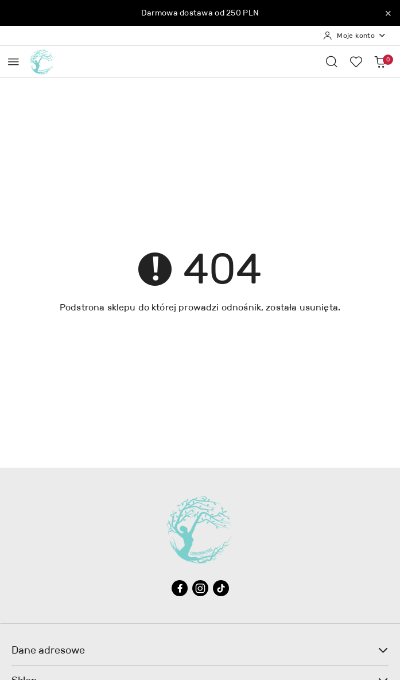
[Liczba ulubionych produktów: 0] (355, 61)
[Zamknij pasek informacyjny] (388, 13)
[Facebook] (180, 588)
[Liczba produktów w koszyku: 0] (380, 61)
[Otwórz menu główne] (13, 61)
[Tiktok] (221, 588)
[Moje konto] (354, 35)
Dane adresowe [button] (200, 650)
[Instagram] (200, 588)
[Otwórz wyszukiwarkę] (331, 61)
